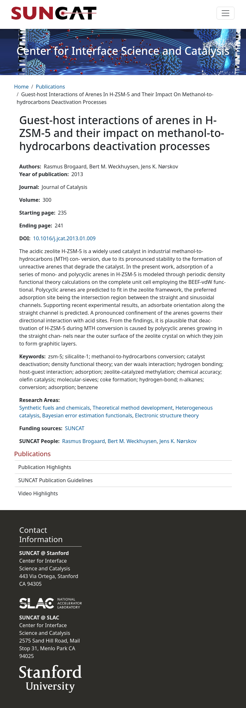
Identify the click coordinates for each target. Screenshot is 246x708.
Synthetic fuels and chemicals (54, 407)
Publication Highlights (44, 467)
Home (21, 86)
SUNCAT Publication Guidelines (55, 480)
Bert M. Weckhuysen (132, 441)
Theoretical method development (133, 407)
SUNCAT (75, 428)
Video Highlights (38, 493)
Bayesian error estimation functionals (87, 415)
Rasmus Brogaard (83, 441)
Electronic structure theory (167, 415)
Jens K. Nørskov (178, 441)
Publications (50, 86)
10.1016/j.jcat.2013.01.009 (64, 238)
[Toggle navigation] (225, 13)
